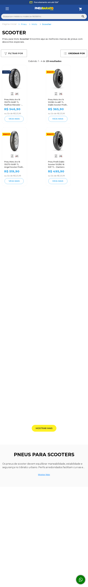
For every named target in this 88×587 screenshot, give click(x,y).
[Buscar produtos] (83, 16)
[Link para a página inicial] (9, 24)
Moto (34, 24)
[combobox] (44, 16)
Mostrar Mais (44, 474)
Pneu (24, 24)
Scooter (46, 24)
